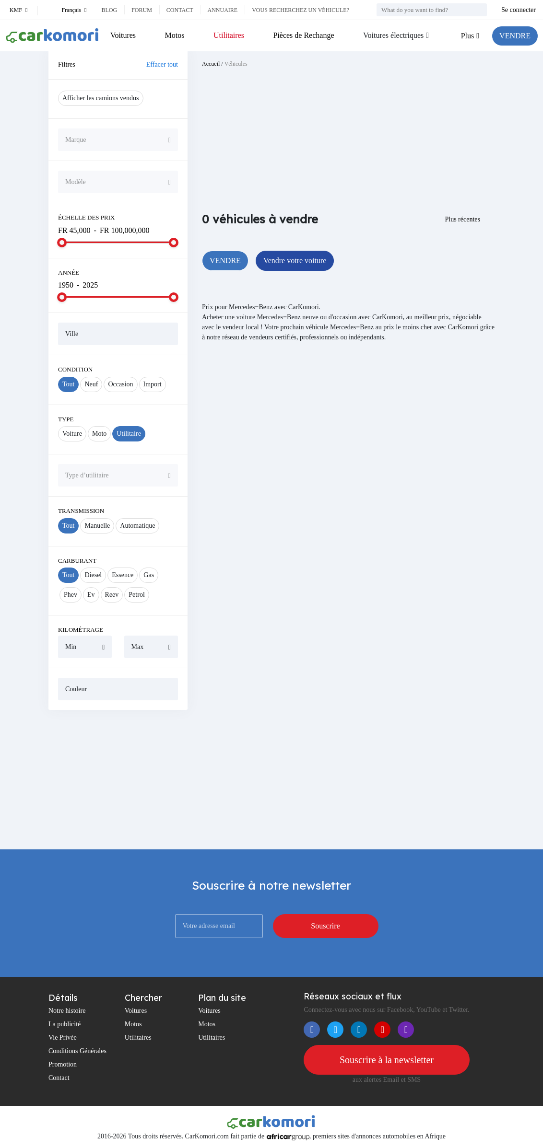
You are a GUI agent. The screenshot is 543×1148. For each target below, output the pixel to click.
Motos (175, 35)
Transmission (81, 510)
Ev (91, 594)
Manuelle (97, 525)
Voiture (72, 433)
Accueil (211, 63)
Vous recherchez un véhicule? (300, 10)
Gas (148, 575)
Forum (141, 10)
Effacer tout (162, 64)
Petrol (136, 594)
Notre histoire (66, 1010)
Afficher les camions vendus (100, 98)
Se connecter (518, 9)
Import (152, 384)
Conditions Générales (77, 1051)
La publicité (64, 1024)
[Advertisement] (118, 779)
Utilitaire (129, 433)
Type (66, 419)
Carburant (77, 560)
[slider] (62, 242)
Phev (70, 594)
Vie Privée (62, 1037)
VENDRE (515, 36)
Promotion (62, 1064)
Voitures (123, 35)
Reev (112, 594)
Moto (99, 433)
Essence (122, 575)
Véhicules (236, 63)
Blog (109, 10)
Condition (75, 369)
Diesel (93, 575)
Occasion (120, 384)
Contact (179, 10)
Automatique (137, 525)
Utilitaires (228, 35)
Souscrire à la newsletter (387, 1060)
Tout (68, 384)
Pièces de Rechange (303, 35)
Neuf (91, 384)
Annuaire (223, 10)
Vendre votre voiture (295, 260)
